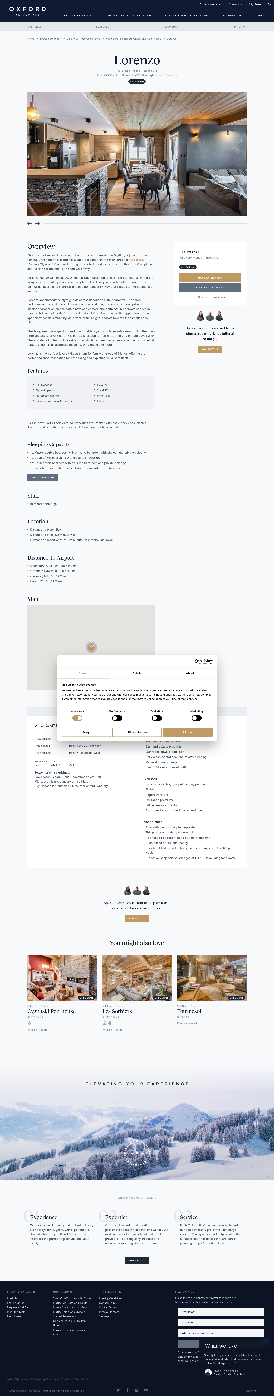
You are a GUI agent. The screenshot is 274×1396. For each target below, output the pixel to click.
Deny (86, 732)
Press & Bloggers (109, 1311)
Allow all (187, 732)
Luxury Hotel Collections (187, 15)
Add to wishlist (211, 297)
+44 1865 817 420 (212, 4)
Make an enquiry (210, 277)
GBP (37, 764)
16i (255, 1390)
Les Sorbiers (117, 1011)
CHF (62, 764)
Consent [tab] (84, 673)
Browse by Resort (78, 15)
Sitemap (104, 1316)
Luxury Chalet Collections (129, 15)
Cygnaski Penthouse (51, 1011)
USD (54, 764)
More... (259, 15)
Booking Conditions (110, 1298)
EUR (46, 764)
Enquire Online (15, 1302)
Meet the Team (16, 1311)
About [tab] (190, 673)
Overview (34, 26)
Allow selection (137, 732)
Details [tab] (137, 673)
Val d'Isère (123, 70)
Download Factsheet (210, 287)
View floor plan (43, 477)
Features (102, 26)
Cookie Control (108, 1307)
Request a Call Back (19, 1307)
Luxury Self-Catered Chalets (70, 1302)
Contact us (236, 4)
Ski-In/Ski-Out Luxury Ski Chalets (73, 1298)
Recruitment (14, 1316)
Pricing (239, 26)
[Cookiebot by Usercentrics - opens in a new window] (197, 661)
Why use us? (137, 1260)
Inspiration (231, 15)
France (136, 70)
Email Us (12, 1298)
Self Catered (137, 81)
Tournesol (189, 1011)
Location (171, 26)
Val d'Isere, (136, 259)
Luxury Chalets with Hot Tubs (70, 1307)
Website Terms (108, 1302)
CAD (71, 764)
